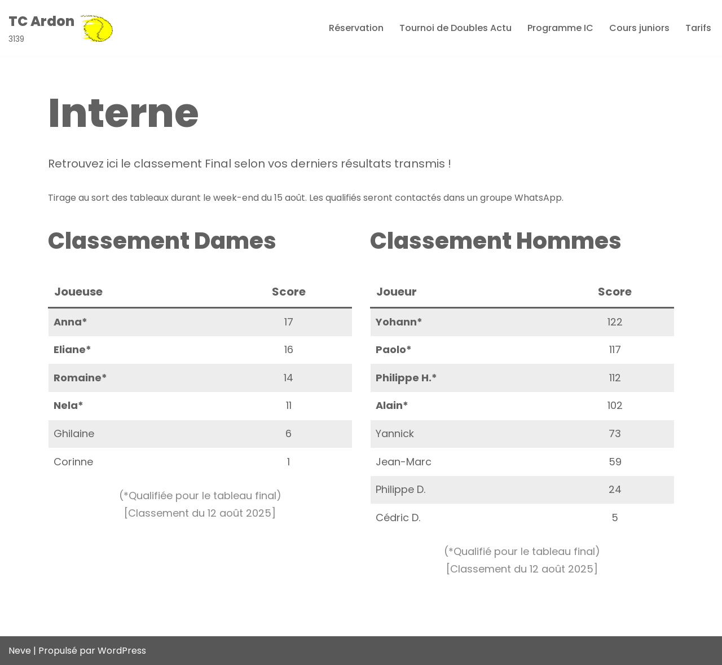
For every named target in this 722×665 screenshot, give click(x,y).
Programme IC (560, 27)
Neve (19, 650)
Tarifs (698, 27)
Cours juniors (639, 27)
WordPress (122, 650)
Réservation (356, 27)
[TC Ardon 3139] (61, 28)
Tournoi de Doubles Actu (455, 27)
